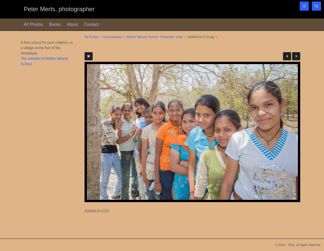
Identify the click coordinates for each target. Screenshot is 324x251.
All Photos (33, 24)
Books (55, 24)
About (72, 24)
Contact (91, 24)
